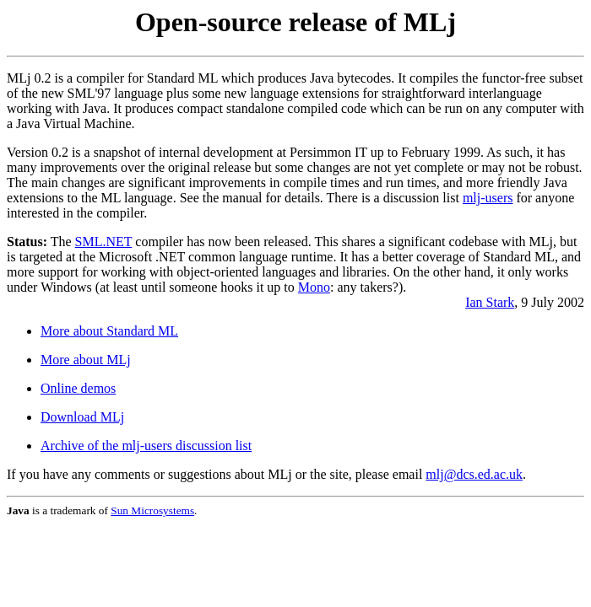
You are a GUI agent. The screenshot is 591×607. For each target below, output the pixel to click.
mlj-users (488, 198)
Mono (314, 287)
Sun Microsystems (152, 510)
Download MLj (82, 417)
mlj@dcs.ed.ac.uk (474, 474)
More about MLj (86, 359)
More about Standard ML (109, 331)
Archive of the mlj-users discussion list (146, 445)
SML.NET (104, 241)
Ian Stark (489, 302)
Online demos (78, 388)
